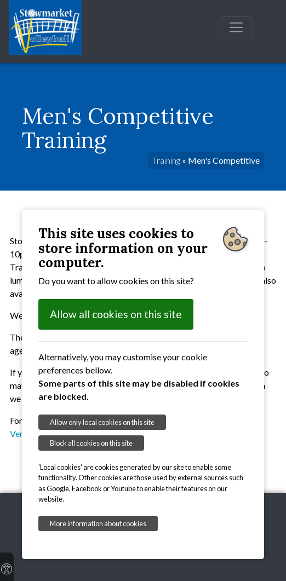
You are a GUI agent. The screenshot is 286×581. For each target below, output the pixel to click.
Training (166, 160)
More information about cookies (98, 523)
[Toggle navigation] (236, 27)
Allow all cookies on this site (116, 314)
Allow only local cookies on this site (102, 422)
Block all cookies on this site (91, 443)
